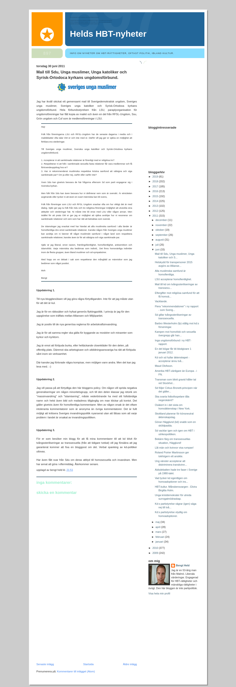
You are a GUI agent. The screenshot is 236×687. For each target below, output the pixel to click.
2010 (155, 547)
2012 (155, 210)
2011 (155, 215)
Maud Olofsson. (164, 365)
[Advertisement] (72, 630)
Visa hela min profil (159, 593)
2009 (155, 552)
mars (159, 531)
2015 (155, 196)
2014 (155, 201)
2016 (155, 191)
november (162, 225)
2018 (155, 181)
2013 (155, 205)
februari (160, 536)
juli (157, 244)
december (162, 220)
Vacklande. (161, 301)
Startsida (88, 664)
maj (158, 522)
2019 (155, 176)
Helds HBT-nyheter (108, 34)
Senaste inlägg (45, 664)
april (158, 527)
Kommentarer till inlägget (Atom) (76, 671)
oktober (160, 229)
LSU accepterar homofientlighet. (173, 279)
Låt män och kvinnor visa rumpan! (174, 447)
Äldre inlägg (130, 664)
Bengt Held (183, 565)
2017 (155, 186)
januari (160, 541)
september (162, 234)
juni (158, 249)
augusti (160, 239)
